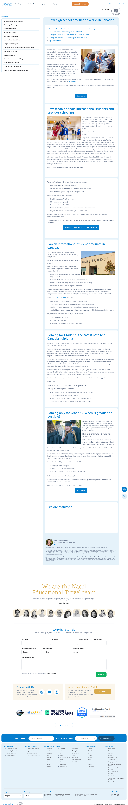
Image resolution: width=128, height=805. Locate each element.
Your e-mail (54, 639)
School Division (61, 297)
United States (75, 762)
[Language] (13, 795)
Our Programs (19, 4)
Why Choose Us (112, 748)
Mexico (61, 762)
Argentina (49, 748)
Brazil (48, 755)
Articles (102, 4)
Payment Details (112, 782)
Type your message (27, 657)
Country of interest (78, 648)
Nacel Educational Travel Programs (15, 59)
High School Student (32, 751)
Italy (61, 753)
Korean (90, 764)
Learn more (81, 96)
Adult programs (55, 4)
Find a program (48, 648)
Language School (11, 753)
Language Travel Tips (10, 51)
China (48, 762)
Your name (24, 639)
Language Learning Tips (11, 44)
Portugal (74, 751)
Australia (49, 751)
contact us (81, 490)
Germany (62, 748)
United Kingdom (76, 759)
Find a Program (106, 738)
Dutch (89, 753)
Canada (49, 757)
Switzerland (75, 757)
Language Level (112, 762)
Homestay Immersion (11, 36)
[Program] (57, 652)
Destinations (32, 4)
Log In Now (103, 691)
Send (101, 674)
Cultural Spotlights (10, 28)
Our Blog (110, 773)
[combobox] (42, 738)
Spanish (90, 751)
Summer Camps (11, 755)
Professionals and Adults (33, 755)
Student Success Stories (11, 62)
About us (110, 753)
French (90, 755)
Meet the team (64, 603)
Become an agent (112, 757)
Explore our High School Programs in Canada (81, 227)
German (90, 757)
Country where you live (28, 648)
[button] (60, 725)
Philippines (75, 748)
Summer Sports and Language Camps (16, 70)
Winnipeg (72, 81)
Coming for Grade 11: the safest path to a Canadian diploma (69, 35)
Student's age (98, 639)
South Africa (75, 753)
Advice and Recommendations (13, 21)
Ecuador (49, 764)
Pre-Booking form (113, 771)
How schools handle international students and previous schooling (72, 29)
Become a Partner (113, 784)
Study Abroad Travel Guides (12, 66)
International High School (12, 40)
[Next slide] (74, 725)
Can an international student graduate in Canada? (66, 32)
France (49, 766)
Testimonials (111, 759)
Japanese (90, 762)
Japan (61, 755)
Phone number (84, 639)
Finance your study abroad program (115, 768)
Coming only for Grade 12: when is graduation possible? (68, 38)
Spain (73, 755)
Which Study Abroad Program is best (116, 778)
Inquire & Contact (80, 4)
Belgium (49, 753)
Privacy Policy (51, 673)
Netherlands (63, 764)
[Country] (31, 652)
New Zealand (63, 766)
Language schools (9, 55)
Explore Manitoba (55, 41)
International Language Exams (114, 764)
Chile (48, 759)
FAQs (109, 751)
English (90, 748)
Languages (43, 4)
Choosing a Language (11, 25)
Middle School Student (33, 748)
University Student (32, 753)
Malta (61, 759)
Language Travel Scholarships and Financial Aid (19, 47)
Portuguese (91, 766)
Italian (89, 759)
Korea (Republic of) (65, 757)
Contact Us (122, 4)
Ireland (61, 751)
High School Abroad (10, 32)
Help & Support (110, 4)
